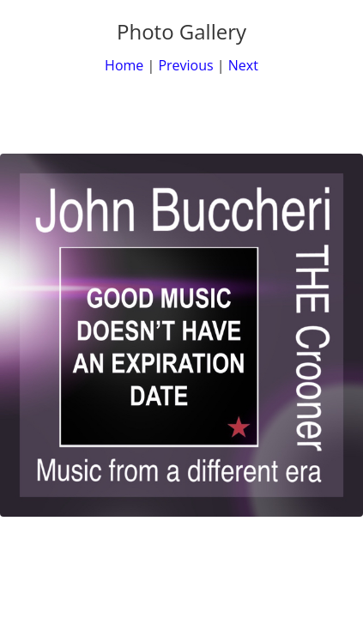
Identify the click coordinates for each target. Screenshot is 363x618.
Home (124, 65)
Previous (185, 65)
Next (243, 65)
